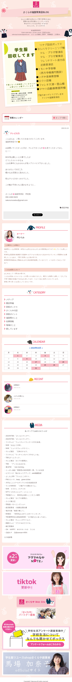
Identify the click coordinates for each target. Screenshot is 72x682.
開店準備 (64, 208)
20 (63, 362)
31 (36, 368)
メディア (10, 299)
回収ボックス (12, 307)
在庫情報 (10, 321)
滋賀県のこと (12, 318)
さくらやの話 (12, 310)
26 (54, 365)
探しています (12, 329)
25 (45, 365)
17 (36, 362)
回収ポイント (12, 314)
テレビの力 (11, 133)
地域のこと (11, 325)
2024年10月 (36, 348)
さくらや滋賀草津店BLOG (36, 12)
